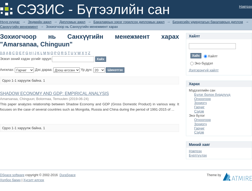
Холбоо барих (10, 180)
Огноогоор (202, 99)
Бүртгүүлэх (198, 155)
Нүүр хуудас (10, 22)
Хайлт (211, 56)
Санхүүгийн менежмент (19, 27)
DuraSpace (67, 175)
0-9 (2, 53)
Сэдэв (199, 111)
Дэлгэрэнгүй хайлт (204, 70)
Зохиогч (200, 103)
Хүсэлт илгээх (33, 180)
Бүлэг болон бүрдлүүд (212, 95)
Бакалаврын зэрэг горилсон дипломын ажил (128, 22)
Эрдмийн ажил (39, 22)
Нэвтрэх (245, 6)
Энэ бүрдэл (201, 63)
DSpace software (12, 175)
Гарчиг (199, 107)
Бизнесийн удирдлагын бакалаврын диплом (207, 22)
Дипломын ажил (72, 22)
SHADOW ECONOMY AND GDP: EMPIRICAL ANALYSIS (54, 93)
